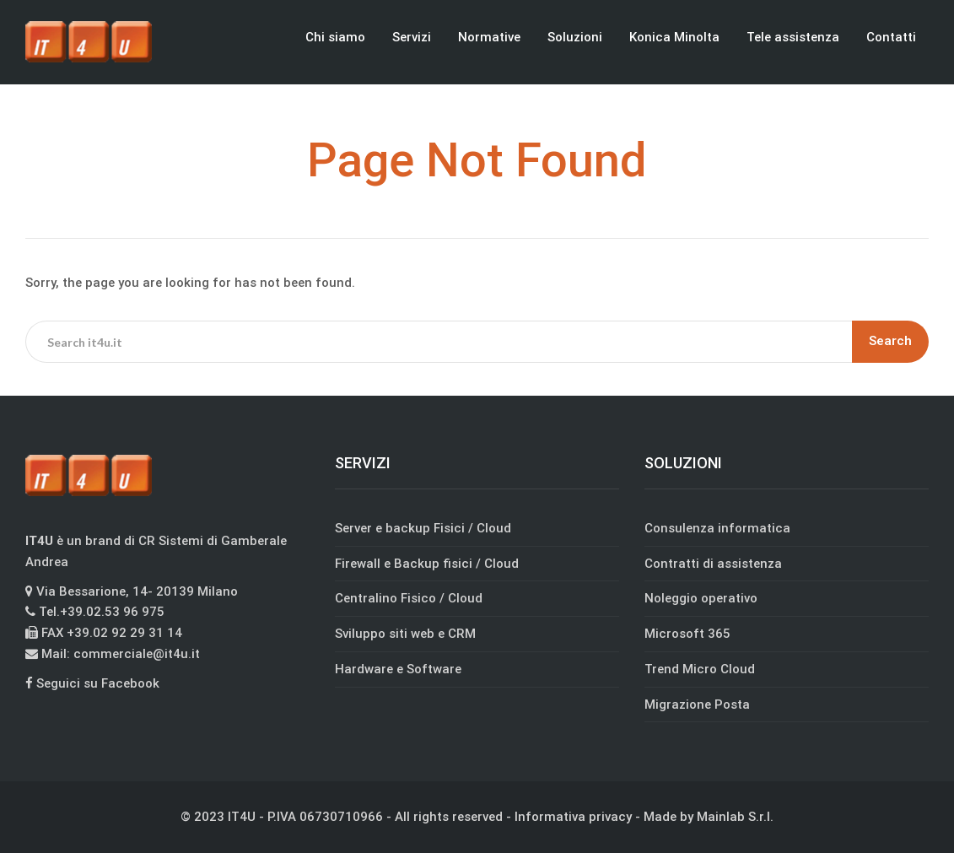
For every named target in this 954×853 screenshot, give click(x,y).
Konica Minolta (674, 37)
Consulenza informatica (717, 528)
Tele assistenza (792, 37)
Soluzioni (574, 37)
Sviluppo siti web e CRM (405, 633)
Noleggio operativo (700, 598)
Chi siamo (335, 37)
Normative (489, 37)
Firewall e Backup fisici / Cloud (427, 563)
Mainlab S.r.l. (735, 816)
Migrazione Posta (697, 704)
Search (890, 340)
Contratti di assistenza (713, 563)
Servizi (411, 37)
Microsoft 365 (687, 633)
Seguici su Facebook (92, 683)
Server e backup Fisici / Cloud (423, 528)
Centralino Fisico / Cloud (408, 598)
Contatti (891, 37)
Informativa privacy (573, 816)
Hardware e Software (398, 669)
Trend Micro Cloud (699, 669)
